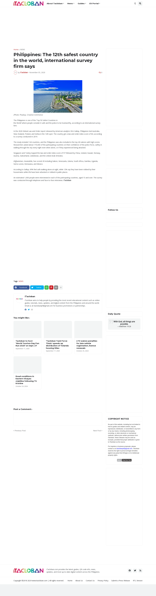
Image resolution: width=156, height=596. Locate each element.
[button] (135, 3)
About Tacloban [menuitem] (55, 3)
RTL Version (137, 580)
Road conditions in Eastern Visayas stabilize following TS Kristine (26, 380)
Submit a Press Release (120, 580)
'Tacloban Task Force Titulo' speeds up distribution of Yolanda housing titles (57, 344)
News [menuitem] (70, 3)
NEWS (22, 49)
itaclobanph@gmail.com (124, 448)
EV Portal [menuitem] (94, 3)
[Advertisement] (78, 28)
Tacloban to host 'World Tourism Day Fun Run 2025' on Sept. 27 (27, 343)
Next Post (97, 430)
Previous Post (20, 430)
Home (16, 49)
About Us (79, 580)
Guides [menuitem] (81, 3)
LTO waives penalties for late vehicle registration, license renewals (86, 344)
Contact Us (90, 580)
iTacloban (30, 296)
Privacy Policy (103, 580)
